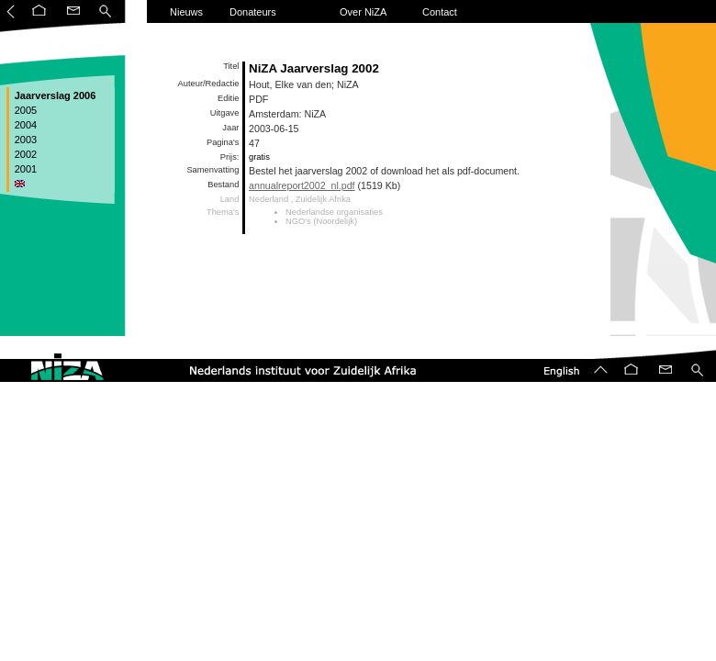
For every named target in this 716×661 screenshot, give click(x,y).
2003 (25, 139)
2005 (25, 110)
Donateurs (252, 11)
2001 (25, 168)
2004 (25, 124)
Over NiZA (363, 11)
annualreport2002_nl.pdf (302, 185)
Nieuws (186, 11)
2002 (25, 154)
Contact (439, 11)
